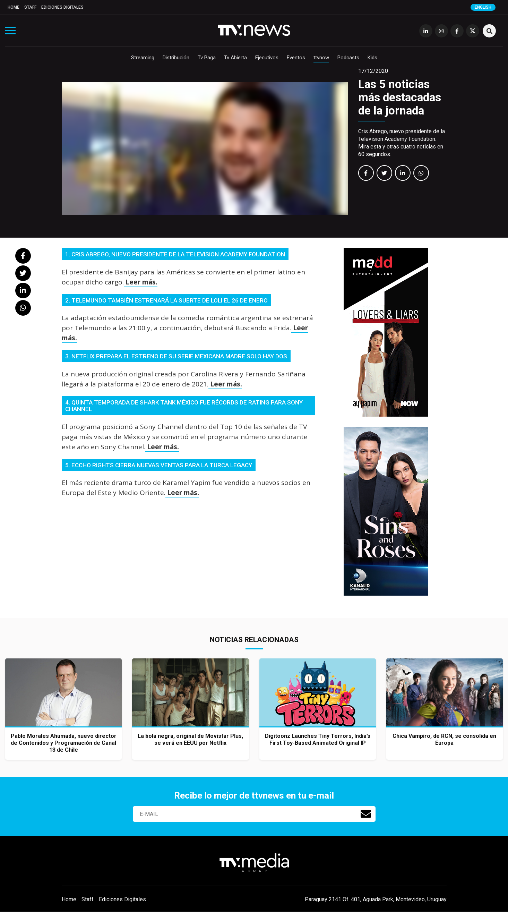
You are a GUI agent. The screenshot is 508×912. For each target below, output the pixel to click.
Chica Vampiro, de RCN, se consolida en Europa (444, 739)
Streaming (142, 57)
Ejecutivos (266, 57)
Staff (30, 7)
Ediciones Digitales (62, 7)
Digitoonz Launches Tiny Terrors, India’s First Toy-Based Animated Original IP (317, 739)
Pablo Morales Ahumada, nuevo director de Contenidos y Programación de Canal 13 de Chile (64, 743)
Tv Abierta (235, 57)
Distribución (176, 57)
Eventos (296, 57)
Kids (372, 57)
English (483, 7)
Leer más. (140, 282)
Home (13, 7)
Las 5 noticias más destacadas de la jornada (399, 97)
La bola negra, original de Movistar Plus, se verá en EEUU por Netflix (190, 739)
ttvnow (321, 57)
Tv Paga (207, 57)
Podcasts (348, 57)
